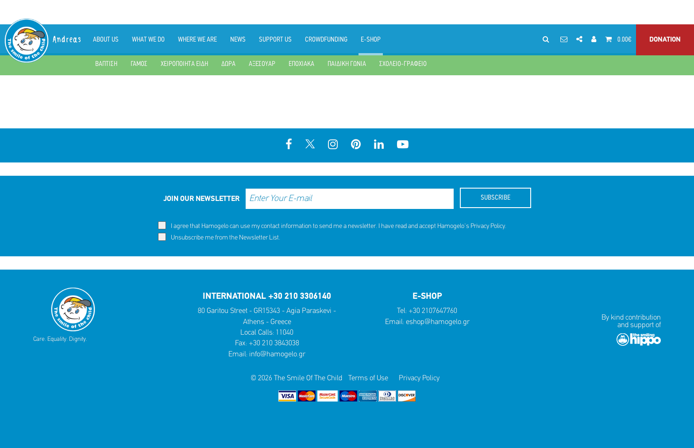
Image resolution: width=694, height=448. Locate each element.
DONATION (665, 39)
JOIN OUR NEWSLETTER (201, 199)
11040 (284, 332)
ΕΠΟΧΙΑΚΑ (301, 64)
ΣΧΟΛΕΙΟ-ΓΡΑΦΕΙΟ (403, 64)
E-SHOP (371, 39)
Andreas (67, 40)
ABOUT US (106, 39)
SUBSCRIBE (495, 197)
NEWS (238, 39)
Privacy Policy (487, 226)
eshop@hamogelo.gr (438, 322)
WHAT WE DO (148, 39)
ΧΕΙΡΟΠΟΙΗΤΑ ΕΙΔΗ (184, 64)
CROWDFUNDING (326, 39)
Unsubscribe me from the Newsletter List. (219, 237)
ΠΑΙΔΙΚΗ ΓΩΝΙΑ (347, 64)
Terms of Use (368, 378)
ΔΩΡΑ (228, 64)
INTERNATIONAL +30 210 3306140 (267, 296)
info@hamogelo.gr (277, 354)
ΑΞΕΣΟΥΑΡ (262, 64)
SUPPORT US (275, 39)
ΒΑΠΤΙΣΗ (106, 64)
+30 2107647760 (433, 311)
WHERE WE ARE (197, 39)
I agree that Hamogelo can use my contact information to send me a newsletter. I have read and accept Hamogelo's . (332, 225)
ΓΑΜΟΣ (139, 64)
